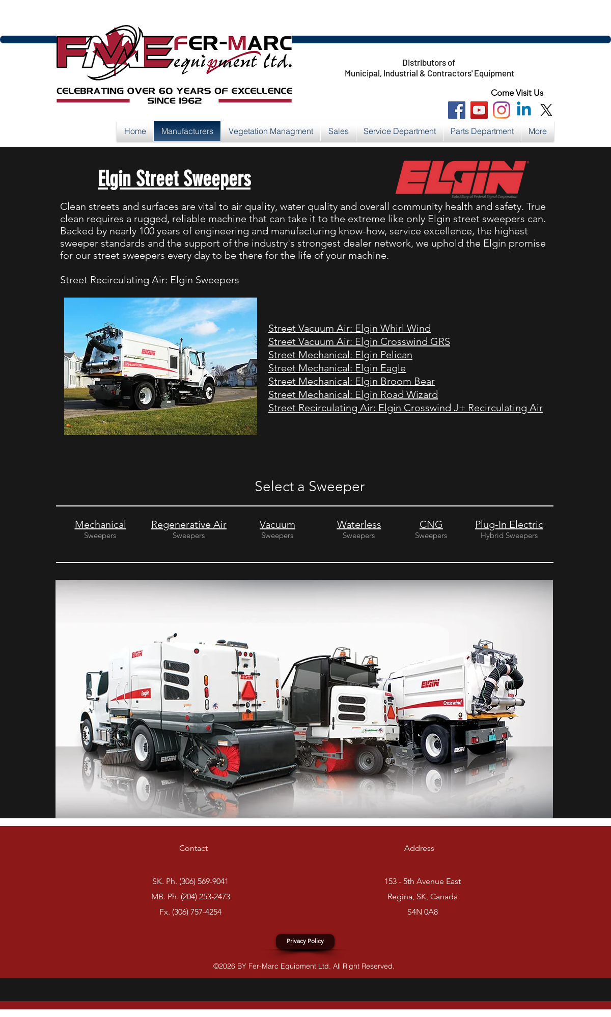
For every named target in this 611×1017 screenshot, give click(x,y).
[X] (546, 110)
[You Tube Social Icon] (479, 110)
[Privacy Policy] (305, 941)
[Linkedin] (524, 110)
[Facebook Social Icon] (456, 110)
